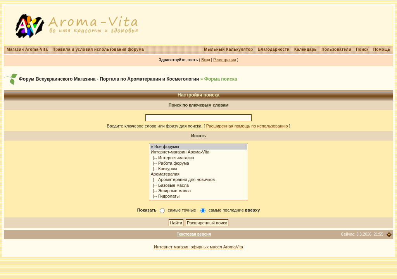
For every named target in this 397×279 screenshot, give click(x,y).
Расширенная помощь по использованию (247, 126)
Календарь (305, 49)
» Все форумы (198, 147)
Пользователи (336, 49)
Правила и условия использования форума (98, 49)
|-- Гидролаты (198, 196)
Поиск (362, 49)
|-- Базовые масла (198, 185)
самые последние (234, 210)
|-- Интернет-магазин (198, 158)
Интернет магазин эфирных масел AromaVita (198, 247)
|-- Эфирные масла (198, 191)
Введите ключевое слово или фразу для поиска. (154, 126)
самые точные (182, 210)
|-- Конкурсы (198, 169)
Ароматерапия (198, 174)
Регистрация (224, 60)
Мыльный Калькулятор (228, 49)
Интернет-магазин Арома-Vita (198, 152)
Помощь (381, 49)
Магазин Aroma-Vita (27, 49)
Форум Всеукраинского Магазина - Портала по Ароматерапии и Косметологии (109, 79)
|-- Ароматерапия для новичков (198, 180)
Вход (205, 60)
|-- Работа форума (198, 163)
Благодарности (274, 49)
